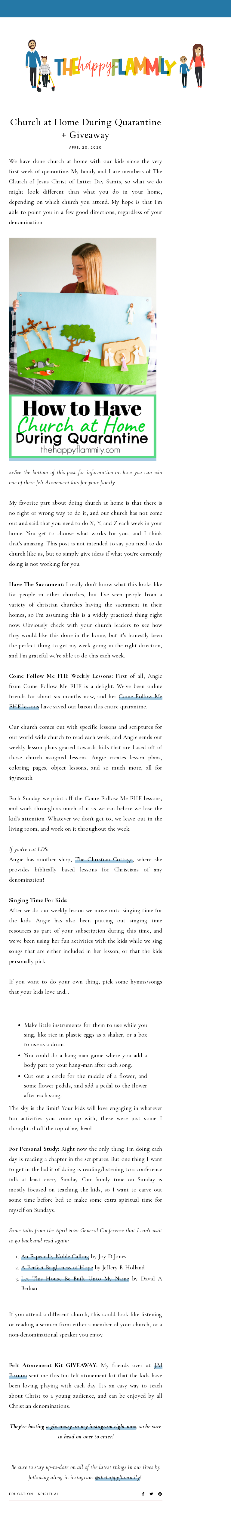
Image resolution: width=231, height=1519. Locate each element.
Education (21, 1493)
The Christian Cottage (104, 859)
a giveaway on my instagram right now (91, 1426)
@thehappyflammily (117, 1477)
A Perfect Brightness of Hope (57, 1267)
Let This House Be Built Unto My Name (75, 1278)
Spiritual (48, 1493)
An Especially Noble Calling (55, 1256)
